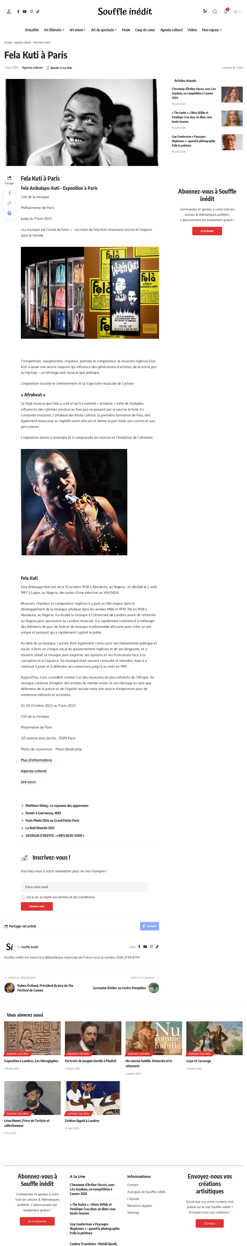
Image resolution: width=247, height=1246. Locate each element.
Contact (209, 1223)
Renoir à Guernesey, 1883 (43, 813)
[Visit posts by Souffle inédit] (9, 947)
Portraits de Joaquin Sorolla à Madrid (90, 1061)
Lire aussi (28, 782)
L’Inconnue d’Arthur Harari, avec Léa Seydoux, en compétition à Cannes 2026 (194, 93)
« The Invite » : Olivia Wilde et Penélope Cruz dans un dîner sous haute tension (192, 117)
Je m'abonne (207, 231)
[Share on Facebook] (9, 193)
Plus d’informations (36, 760)
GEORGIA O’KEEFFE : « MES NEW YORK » (55, 835)
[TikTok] (37, 11)
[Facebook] (18, 11)
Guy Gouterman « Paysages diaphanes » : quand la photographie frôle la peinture (193, 141)
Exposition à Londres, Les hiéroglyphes (31, 1061)
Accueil (8, 42)
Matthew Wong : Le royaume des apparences (57, 805)
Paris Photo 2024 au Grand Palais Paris (52, 820)
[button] (9, 12)
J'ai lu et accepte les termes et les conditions (60, 897)
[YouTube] (25, 11)
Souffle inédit (29, 947)
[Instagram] (31, 11)
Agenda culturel (22, 42)
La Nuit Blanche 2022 (40, 828)
